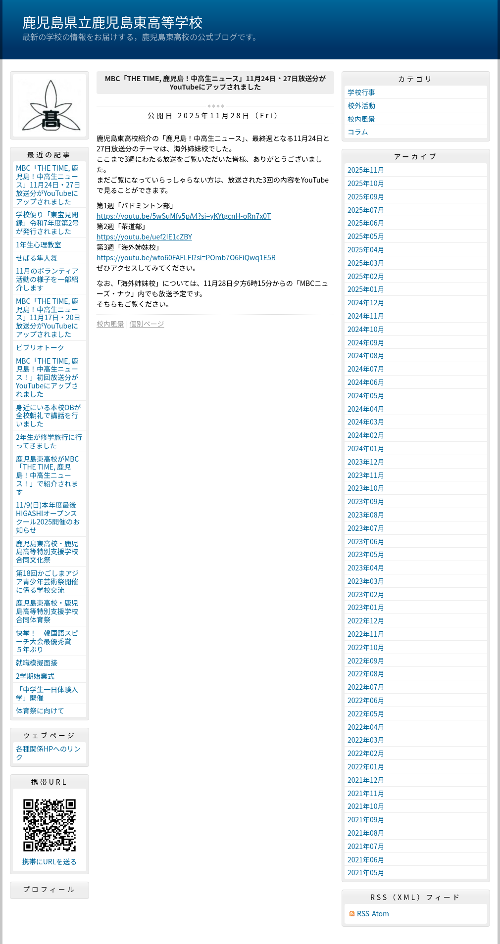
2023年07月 (366, 528)
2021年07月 (366, 846)
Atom (380, 913)
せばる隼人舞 (36, 258)
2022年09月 (366, 660)
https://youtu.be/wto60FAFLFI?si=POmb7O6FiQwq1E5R (186, 257)
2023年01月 (366, 607)
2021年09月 (366, 819)
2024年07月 (366, 369)
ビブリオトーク (40, 347)
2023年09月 (366, 501)
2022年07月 (366, 687)
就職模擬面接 (36, 662)
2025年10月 (366, 183)
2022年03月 (366, 740)
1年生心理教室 (38, 244)
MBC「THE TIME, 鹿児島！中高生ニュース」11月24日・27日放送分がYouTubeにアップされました (48, 184)
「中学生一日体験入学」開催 (47, 693)
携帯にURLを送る (49, 861)
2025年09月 (366, 196)
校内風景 (110, 324)
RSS (363, 913)
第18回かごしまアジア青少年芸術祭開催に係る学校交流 (47, 581)
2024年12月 (366, 302)
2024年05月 (366, 395)
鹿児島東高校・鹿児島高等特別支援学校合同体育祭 (47, 611)
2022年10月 (366, 647)
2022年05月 (366, 713)
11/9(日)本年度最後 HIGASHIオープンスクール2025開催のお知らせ (49, 517)
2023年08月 (366, 514)
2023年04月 (366, 567)
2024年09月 (366, 342)
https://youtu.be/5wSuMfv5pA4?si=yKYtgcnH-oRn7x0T (184, 216)
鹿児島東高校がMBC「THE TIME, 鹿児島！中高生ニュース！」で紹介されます (47, 475)
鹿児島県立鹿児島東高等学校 (112, 22)
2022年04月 (366, 727)
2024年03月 (366, 421)
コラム (358, 132)
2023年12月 (366, 462)
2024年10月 (366, 329)
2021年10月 (366, 806)
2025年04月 (366, 249)
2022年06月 (366, 700)
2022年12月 (366, 620)
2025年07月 (366, 210)
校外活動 (361, 105)
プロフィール (49, 889)
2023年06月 (366, 541)
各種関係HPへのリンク (48, 753)
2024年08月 (366, 355)
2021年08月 (366, 833)
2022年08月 (366, 673)
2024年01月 (366, 448)
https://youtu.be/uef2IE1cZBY (144, 236)
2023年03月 (366, 581)
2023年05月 (366, 554)
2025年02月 (366, 276)
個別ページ (147, 324)
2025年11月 (366, 170)
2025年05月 (366, 236)
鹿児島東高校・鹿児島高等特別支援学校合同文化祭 (47, 551)
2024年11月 (366, 316)
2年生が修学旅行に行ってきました (49, 441)
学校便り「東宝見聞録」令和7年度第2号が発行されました (47, 222)
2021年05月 (366, 872)
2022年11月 (366, 634)
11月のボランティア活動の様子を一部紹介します (47, 279)
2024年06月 (366, 382)
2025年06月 (366, 223)
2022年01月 (366, 766)
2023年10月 (366, 488)
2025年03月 (366, 263)
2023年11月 (366, 475)
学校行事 (361, 92)
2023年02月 (366, 594)
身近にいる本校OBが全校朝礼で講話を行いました (48, 415)
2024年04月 (366, 409)
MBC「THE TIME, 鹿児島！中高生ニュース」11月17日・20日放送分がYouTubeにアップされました (48, 317)
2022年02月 (366, 753)
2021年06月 (366, 859)
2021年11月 (366, 793)
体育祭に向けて (40, 710)
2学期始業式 (35, 676)
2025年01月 (366, 289)
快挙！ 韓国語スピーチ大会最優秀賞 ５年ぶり (47, 641)
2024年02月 (366, 435)
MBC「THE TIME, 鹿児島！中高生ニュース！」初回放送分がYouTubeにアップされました (47, 377)
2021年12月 (366, 780)
